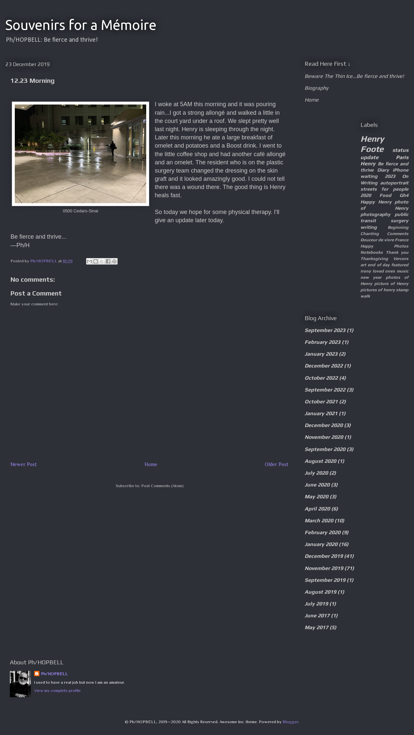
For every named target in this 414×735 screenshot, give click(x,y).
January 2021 (321, 413)
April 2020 (317, 509)
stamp (402, 289)
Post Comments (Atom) (162, 485)
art (363, 264)
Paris (402, 157)
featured (399, 264)
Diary (383, 170)
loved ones (384, 271)
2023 (390, 176)
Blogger (290, 721)
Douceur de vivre (377, 239)
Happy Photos (384, 246)
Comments (397, 233)
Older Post (276, 464)
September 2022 (325, 390)
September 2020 (325, 449)
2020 (365, 195)
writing (368, 227)
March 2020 (319, 520)
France (401, 239)
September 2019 (325, 580)
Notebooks (371, 252)
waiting (369, 176)
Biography (316, 88)
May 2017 (316, 627)
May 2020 (316, 496)
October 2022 (321, 378)
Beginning (398, 227)
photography (375, 214)
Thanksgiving (374, 258)
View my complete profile (57, 690)
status (400, 150)
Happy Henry (376, 201)
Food (385, 195)
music (402, 271)
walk (365, 296)
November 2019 (324, 568)
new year (370, 277)
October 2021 (321, 401)
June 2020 (317, 485)
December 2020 (324, 425)
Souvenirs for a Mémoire (80, 25)
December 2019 (324, 556)
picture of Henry (391, 283)
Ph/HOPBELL (54, 673)
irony (365, 271)
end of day (379, 264)
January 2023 (321, 354)
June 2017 (317, 615)
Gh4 (404, 195)
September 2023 (325, 330)
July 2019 (316, 604)
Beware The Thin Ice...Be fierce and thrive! (354, 76)
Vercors (400, 258)
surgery (399, 220)
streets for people (384, 189)
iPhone (400, 170)
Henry (368, 163)
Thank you (397, 252)
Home (151, 464)
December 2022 (324, 366)
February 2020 (322, 532)
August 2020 (320, 461)
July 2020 (316, 473)
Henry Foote (372, 144)
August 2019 (320, 592)
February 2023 (322, 342)
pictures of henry (377, 289)
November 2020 (324, 437)
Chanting (369, 233)
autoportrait (394, 182)
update (369, 157)
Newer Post (24, 464)
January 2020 (321, 544)
